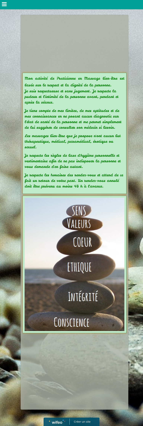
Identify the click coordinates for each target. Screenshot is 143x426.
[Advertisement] (74, 45)
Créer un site (82, 421)
